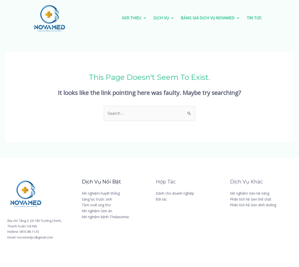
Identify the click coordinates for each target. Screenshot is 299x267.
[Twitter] (264, 213)
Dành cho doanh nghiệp (175, 193)
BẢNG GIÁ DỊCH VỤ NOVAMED (210, 18)
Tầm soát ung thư (96, 205)
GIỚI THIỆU (134, 18)
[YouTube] (265, 220)
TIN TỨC (254, 18)
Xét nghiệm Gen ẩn (97, 210)
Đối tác (161, 199)
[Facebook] (242, 213)
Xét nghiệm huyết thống (101, 193)
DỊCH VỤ (163, 18)
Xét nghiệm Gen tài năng (249, 193)
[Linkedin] (240, 227)
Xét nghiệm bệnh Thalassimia (105, 216)
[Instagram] (242, 220)
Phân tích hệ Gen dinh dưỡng (253, 205)
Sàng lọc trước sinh (97, 199)
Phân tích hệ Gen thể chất (250, 199)
